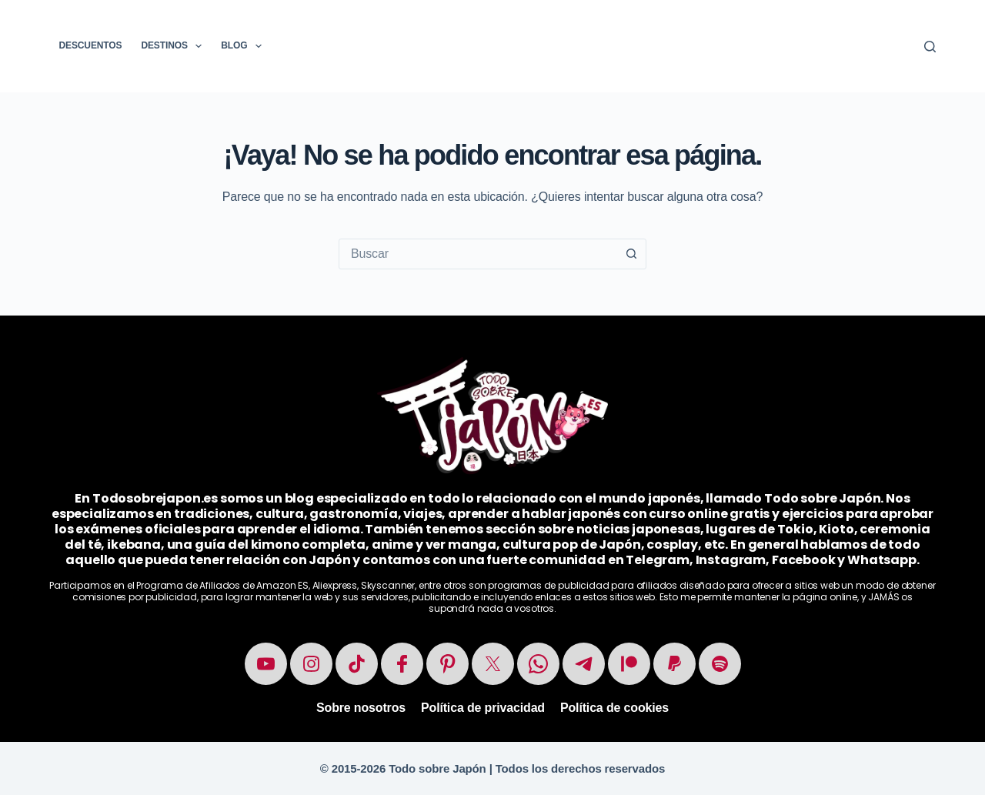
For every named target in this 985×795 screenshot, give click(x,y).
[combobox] (477, 254)
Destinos (174, 46)
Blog (244, 46)
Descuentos (90, 45)
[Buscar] (930, 46)
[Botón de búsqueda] (631, 254)
